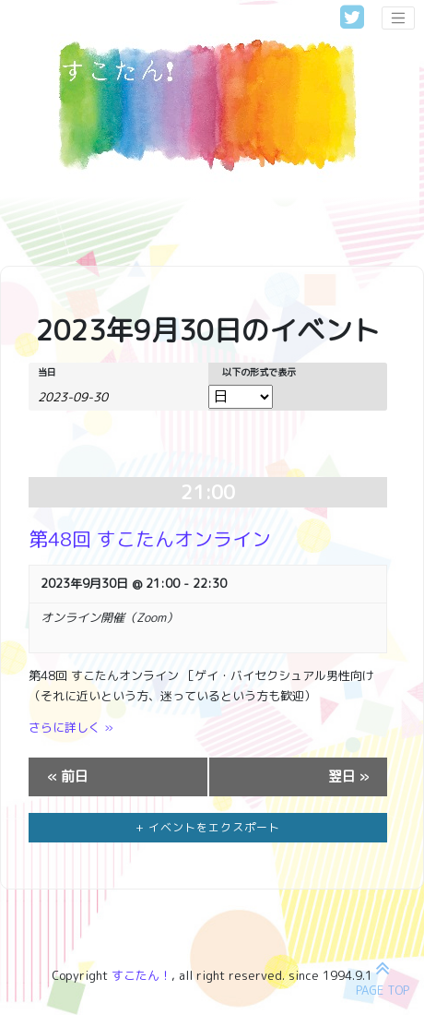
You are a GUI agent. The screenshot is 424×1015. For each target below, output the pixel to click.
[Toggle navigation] (398, 18)
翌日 (348, 776)
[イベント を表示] (240, 397)
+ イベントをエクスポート (207, 827)
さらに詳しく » (71, 727)
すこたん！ (141, 975)
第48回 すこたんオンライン (150, 539)
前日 (67, 776)
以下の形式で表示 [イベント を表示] (259, 371)
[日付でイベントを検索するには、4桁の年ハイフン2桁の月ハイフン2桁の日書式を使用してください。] (84, 396)
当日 (47, 371)
